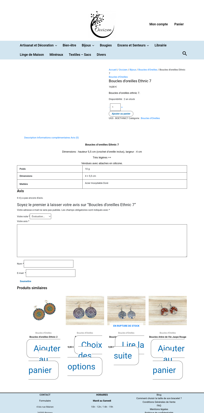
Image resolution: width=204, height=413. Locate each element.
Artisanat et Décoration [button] (38, 45)
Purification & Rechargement (159, 395)
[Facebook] (115, 409)
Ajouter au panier (121, 113)
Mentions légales (159, 384)
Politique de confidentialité (159, 388)
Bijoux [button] (88, 45)
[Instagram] (133, 409)
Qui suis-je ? (159, 399)
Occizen (123, 69)
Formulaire (45, 376)
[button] (55, 45)
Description (30, 137)
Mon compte (158, 24)
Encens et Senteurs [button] (133, 45)
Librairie (160, 45)
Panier (179, 24)
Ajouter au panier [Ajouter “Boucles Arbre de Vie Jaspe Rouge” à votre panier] (171, 341)
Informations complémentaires (53, 137)
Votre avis (23, 221)
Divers (101, 55)
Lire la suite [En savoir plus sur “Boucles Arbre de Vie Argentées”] (130, 341)
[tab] (30, 138)
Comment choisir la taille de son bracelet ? (159, 373)
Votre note (23, 216)
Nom (20, 263)
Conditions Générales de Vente (159, 377)
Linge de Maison (32, 55)
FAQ (159, 381)
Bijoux (133, 69)
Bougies (106, 45)
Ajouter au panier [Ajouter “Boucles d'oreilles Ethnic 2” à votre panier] (47, 341)
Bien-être (69, 45)
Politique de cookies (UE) (159, 391)
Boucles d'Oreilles (147, 69)
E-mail (21, 273)
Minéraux (56, 55)
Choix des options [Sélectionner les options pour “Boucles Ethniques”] (88, 341)
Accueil (113, 69)
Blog (159, 370)
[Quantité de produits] (115, 107)
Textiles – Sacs (80, 55)
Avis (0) (75, 137)
